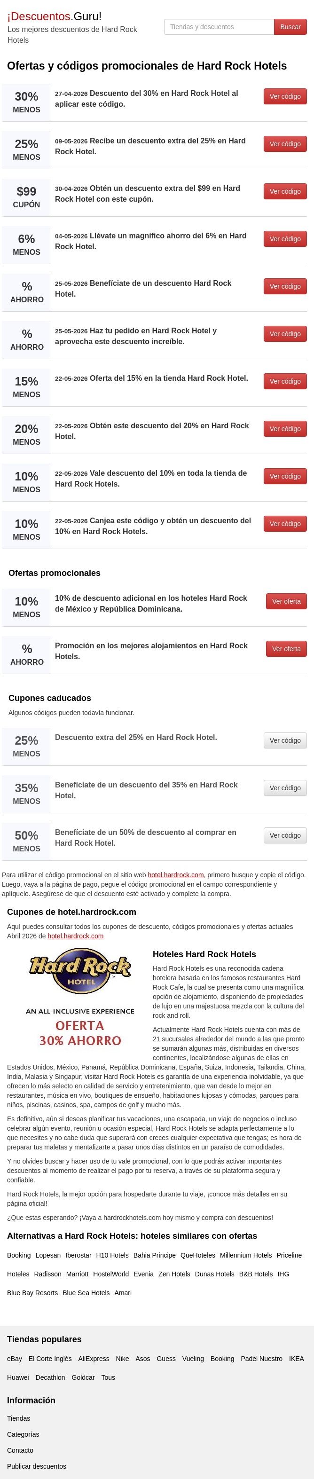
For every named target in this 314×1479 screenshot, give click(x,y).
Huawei (18, 1377)
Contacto (20, 1450)
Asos (142, 1358)
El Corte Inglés (50, 1358)
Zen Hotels (174, 1274)
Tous (108, 1377)
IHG (283, 1274)
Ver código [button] (285, 96)
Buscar (290, 27)
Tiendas (18, 1418)
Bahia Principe (154, 1255)
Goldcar (83, 1377)
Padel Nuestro (262, 1358)
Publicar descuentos (36, 1466)
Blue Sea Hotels (86, 1293)
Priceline (289, 1255)
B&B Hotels (256, 1274)
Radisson (47, 1274)
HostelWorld (111, 1274)
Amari (123, 1293)
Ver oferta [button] (286, 601)
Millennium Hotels (246, 1255)
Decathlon (50, 1377)
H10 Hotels (112, 1255)
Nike (122, 1358)
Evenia (143, 1274)
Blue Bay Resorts (32, 1293)
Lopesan (48, 1255)
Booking (19, 1255)
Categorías (23, 1434)
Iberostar (78, 1255)
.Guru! (54, 16)
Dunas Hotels (215, 1274)
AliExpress (94, 1358)
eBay (14, 1358)
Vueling (193, 1358)
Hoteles (18, 1274)
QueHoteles (198, 1255)
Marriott (77, 1274)
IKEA (296, 1358)
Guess (166, 1358)
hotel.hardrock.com (176, 875)
